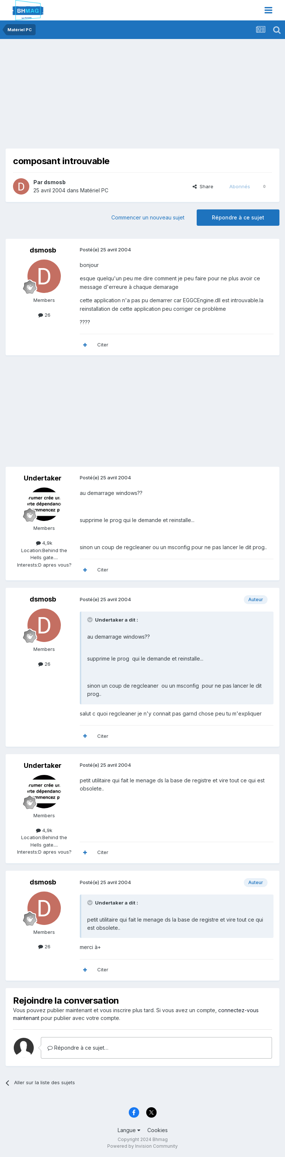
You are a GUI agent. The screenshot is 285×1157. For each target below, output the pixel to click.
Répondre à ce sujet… (78, 1047)
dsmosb (55, 182)
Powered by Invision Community (142, 1146)
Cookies (157, 1130)
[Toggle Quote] (90, 620)
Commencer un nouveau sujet (147, 217)
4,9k (44, 543)
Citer (102, 345)
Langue (129, 1130)
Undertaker (43, 478)
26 (44, 315)
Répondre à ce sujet (238, 217)
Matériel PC (94, 190)
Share (203, 186)
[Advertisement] (92, 97)
